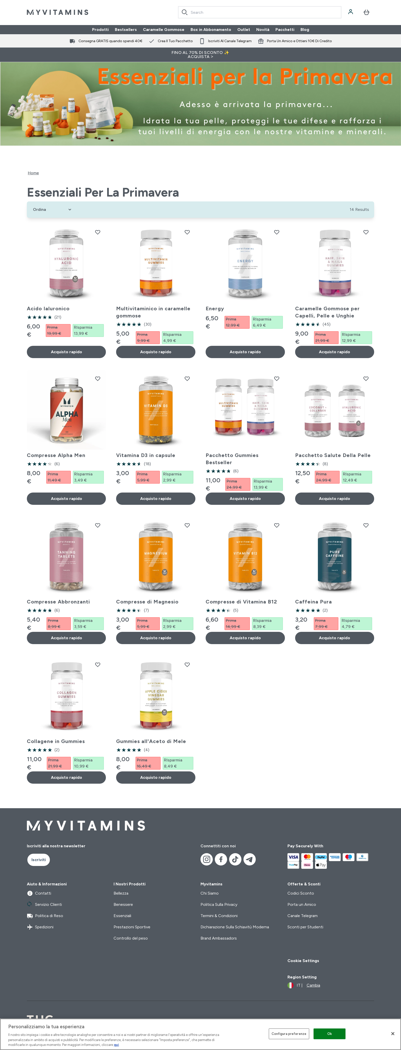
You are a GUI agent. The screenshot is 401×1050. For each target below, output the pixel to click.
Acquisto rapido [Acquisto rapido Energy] (245, 351)
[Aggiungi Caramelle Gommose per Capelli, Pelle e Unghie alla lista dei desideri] (366, 232)
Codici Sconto (300, 893)
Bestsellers (126, 29)
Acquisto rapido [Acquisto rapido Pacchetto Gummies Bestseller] (245, 498)
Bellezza (121, 893)
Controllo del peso (131, 938)
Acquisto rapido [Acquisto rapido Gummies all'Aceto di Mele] (155, 777)
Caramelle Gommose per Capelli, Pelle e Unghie (327, 312)
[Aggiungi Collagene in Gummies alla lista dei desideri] (98, 664)
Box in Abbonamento (211, 29)
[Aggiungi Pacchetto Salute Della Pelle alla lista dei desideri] (366, 378)
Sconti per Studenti (305, 927)
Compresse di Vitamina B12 (241, 602)
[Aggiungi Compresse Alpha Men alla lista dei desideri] (98, 378)
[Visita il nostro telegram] (249, 859)
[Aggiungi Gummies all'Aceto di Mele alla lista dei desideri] (187, 664)
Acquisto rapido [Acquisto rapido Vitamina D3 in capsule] (155, 498)
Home (33, 172)
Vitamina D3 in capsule (145, 455)
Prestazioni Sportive (132, 927)
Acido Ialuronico (48, 308)
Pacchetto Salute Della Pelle (333, 455)
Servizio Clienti (44, 904)
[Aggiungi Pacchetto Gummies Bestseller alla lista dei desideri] (277, 378)
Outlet (243, 29)
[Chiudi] (392, 1033)
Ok (329, 1034)
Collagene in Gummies (56, 741)
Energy (215, 308)
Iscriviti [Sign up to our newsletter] (38, 859)
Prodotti (100, 29)
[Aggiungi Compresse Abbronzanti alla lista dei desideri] (98, 525)
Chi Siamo (210, 893)
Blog (304, 29)
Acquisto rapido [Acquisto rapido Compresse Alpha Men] (66, 498)
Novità (262, 29)
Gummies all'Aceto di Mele (151, 741)
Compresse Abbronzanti (58, 602)
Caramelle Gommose (163, 29)
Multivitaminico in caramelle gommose (153, 312)
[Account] (351, 12)
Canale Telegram (302, 915)
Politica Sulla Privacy (219, 904)
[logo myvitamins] (57, 12)
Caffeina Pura (313, 602)
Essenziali (122, 915)
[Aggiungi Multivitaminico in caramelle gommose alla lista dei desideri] (187, 232)
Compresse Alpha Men (56, 455)
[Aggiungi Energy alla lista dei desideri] (277, 232)
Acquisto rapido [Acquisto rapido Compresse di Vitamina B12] (245, 637)
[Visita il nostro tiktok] (235, 859)
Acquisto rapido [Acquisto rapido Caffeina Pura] (334, 637)
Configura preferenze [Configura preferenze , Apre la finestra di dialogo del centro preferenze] (289, 1034)
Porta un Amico (301, 904)
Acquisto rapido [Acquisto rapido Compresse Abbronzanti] (66, 637)
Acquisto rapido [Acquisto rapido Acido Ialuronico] (66, 351)
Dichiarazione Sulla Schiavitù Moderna (235, 927)
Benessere (123, 904)
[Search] (184, 12)
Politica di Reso (45, 916)
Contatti (39, 893)
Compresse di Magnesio (147, 602)
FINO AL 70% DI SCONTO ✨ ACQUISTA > (200, 54)
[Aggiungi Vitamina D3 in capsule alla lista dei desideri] (187, 378)
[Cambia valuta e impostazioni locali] (303, 985)
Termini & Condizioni (219, 915)
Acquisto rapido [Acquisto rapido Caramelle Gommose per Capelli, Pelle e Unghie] (334, 351)
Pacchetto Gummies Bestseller (232, 458)
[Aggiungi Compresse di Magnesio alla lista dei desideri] (187, 525)
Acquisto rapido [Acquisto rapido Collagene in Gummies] (66, 777)
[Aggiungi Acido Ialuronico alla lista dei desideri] (98, 232)
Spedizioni (40, 927)
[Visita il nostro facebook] (221, 859)
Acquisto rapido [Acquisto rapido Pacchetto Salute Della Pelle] (334, 498)
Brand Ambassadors (219, 938)
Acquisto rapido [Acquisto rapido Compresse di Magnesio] (155, 637)
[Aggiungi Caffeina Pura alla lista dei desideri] (366, 525)
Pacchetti (284, 29)
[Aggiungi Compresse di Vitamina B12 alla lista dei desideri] (277, 525)
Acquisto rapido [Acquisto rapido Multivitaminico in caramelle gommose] (155, 351)
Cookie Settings (303, 960)
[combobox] (259, 12)
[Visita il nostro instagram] (207, 859)
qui (116, 1045)
